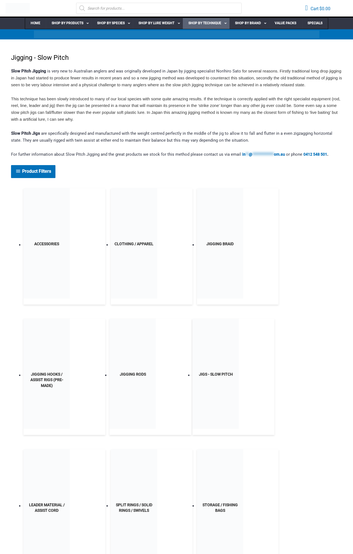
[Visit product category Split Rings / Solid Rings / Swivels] (176, 376)
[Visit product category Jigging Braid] (176, 245)
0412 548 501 (321, 154)
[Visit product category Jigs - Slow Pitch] (46, 376)
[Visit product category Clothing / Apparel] (111, 245)
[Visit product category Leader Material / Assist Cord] (111, 376)
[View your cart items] (317, 8)
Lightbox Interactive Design (145, 543)
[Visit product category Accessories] (46, 245)
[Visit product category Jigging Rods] (306, 245)
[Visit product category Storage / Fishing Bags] (241, 376)
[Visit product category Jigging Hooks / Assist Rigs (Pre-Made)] (241, 245)
